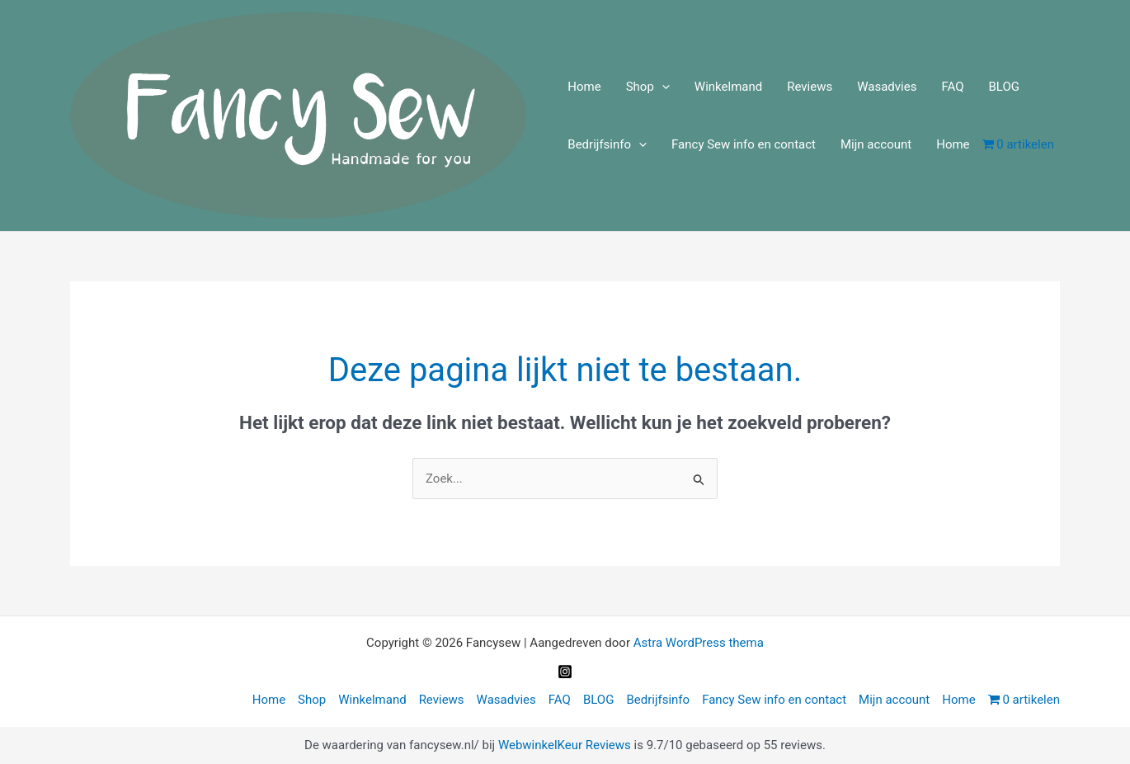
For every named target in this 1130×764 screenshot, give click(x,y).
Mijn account (875, 144)
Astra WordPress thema (698, 642)
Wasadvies (886, 86)
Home (583, 86)
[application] (662, 87)
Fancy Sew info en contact (743, 144)
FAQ (952, 86)
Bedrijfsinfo (607, 144)
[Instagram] (565, 671)
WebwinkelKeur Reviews (564, 745)
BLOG (1003, 86)
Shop (648, 87)
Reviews (809, 86)
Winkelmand (728, 86)
